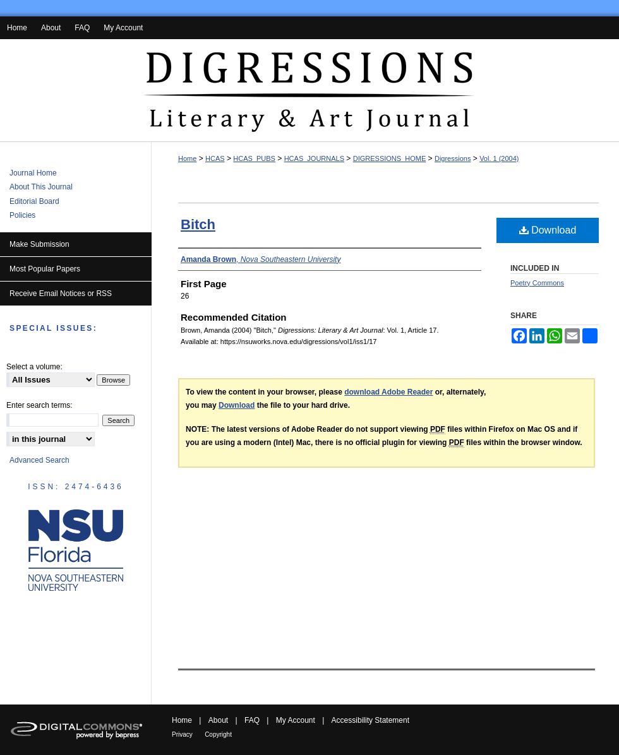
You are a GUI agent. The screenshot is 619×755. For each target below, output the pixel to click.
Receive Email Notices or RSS (60, 293)
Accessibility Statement (370, 720)
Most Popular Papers (44, 269)
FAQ (252, 720)
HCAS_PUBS (254, 158)
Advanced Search (39, 460)
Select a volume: (34, 366)
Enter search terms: (39, 405)
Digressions (453, 158)
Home (187, 158)
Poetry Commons (537, 283)
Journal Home (33, 173)
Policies (22, 215)
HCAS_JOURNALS (314, 158)
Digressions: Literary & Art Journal (309, 90)
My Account (295, 720)
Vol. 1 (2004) (499, 158)
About (218, 720)
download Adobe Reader (388, 392)
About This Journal (41, 186)
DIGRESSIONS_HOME (389, 158)
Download (548, 230)
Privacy (182, 734)
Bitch (198, 224)
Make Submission (39, 244)
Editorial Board (34, 201)
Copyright (218, 734)
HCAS (215, 158)
